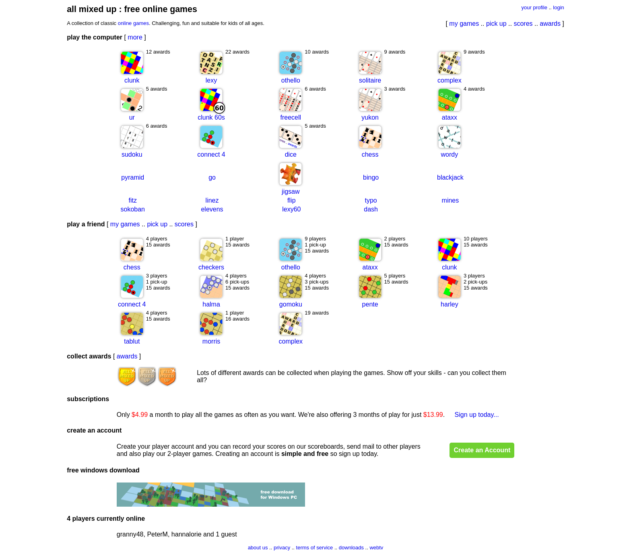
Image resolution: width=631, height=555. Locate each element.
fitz (133, 200)
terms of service (314, 548)
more (135, 37)
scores (522, 23)
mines (450, 200)
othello (290, 80)
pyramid (132, 177)
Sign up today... (477, 414)
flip (291, 200)
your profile (534, 7)
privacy (282, 548)
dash (371, 209)
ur (132, 117)
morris (211, 341)
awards (550, 23)
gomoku (290, 304)
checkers (211, 267)
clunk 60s (211, 117)
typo (371, 200)
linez (212, 200)
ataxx (449, 117)
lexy (211, 80)
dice (291, 154)
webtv (376, 548)
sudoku (132, 154)
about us (258, 548)
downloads (351, 548)
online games (133, 23)
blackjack (450, 177)
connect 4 (211, 154)
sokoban (133, 209)
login (558, 7)
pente (370, 304)
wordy (449, 154)
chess (370, 154)
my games (464, 23)
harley (449, 304)
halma (211, 304)
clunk (131, 80)
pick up (496, 23)
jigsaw (290, 191)
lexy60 (291, 209)
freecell (290, 117)
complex (449, 80)
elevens (212, 209)
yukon (370, 117)
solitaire (370, 80)
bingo (371, 177)
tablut (132, 341)
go (212, 177)
